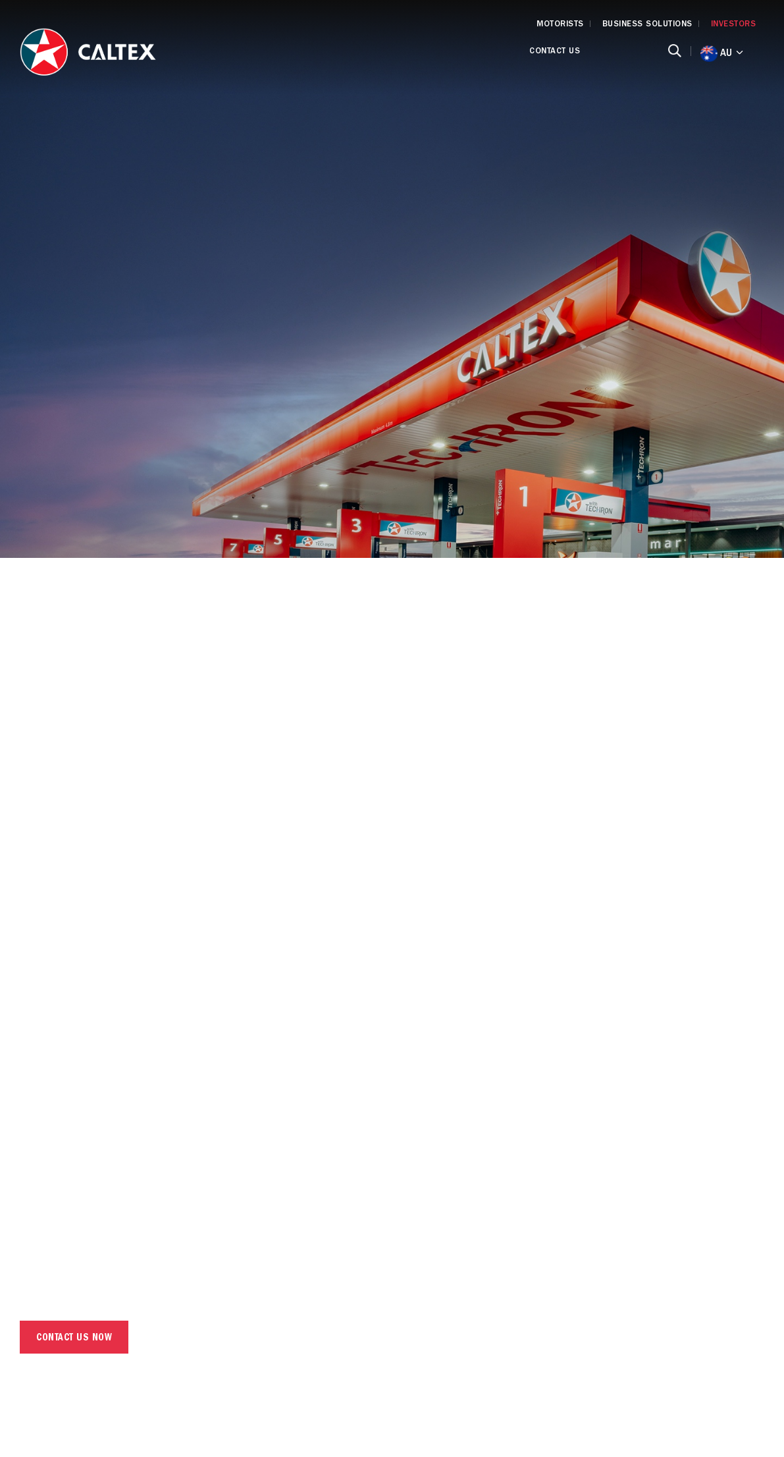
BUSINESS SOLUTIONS (647, 24)
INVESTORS (733, 24)
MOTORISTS (560, 24)
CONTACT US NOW (74, 1339)
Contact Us (554, 51)
